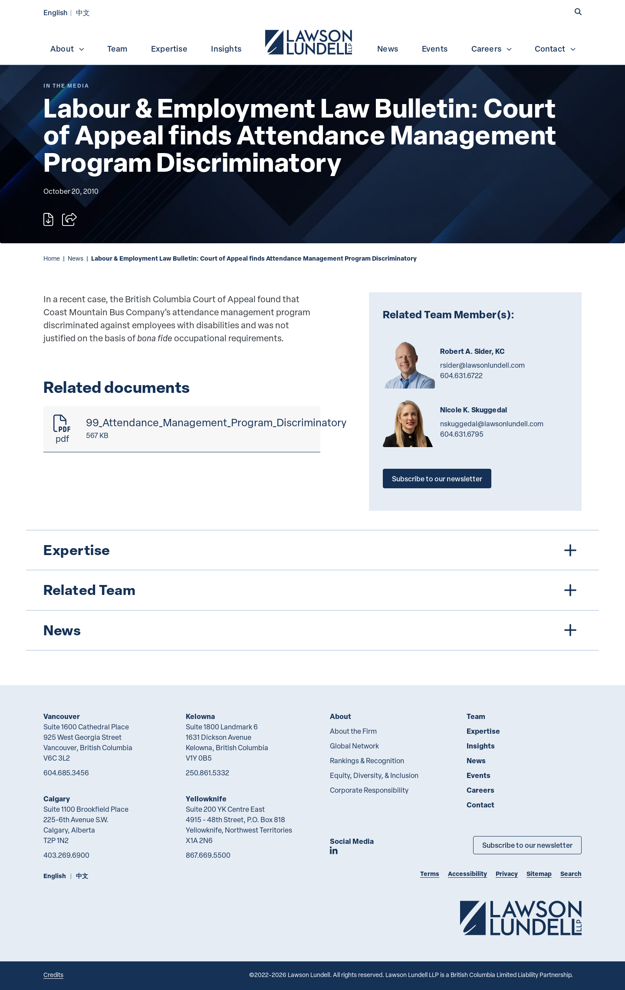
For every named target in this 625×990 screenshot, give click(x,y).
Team (117, 48)
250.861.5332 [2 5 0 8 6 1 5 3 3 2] (207, 773)
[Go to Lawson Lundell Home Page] (521, 917)
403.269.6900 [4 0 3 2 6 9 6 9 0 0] (66, 855)
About (67, 48)
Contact (555, 48)
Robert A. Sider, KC (472, 351)
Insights (226, 48)
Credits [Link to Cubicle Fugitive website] (53, 974)
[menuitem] (309, 41)
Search (571, 873)
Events (434, 48)
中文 (83, 12)
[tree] (312, 590)
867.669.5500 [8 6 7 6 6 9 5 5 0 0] (208, 855)
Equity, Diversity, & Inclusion (374, 775)
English (55, 12)
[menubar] (312, 41)
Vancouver (61, 716)
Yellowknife (206, 799)
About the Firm (353, 731)
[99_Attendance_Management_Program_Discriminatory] (181, 429)
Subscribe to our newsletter (437, 479)
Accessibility (467, 873)
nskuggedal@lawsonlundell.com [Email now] (491, 423)
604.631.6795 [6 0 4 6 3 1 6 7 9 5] (462, 434)
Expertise (169, 48)
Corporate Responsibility (369, 790)
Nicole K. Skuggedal (473, 410)
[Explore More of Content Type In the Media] (66, 85)
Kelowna (200, 716)
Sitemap (539, 873)
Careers (492, 48)
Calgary (56, 799)
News (387, 48)
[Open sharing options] (69, 219)
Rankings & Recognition (367, 760)
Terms (429, 873)
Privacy (507, 873)
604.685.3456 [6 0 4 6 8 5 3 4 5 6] (66, 773)
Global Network (354, 746)
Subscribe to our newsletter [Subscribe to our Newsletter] (527, 845)
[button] (578, 11)
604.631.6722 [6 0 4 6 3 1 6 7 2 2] (461, 375)
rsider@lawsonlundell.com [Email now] (482, 365)
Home (51, 258)
